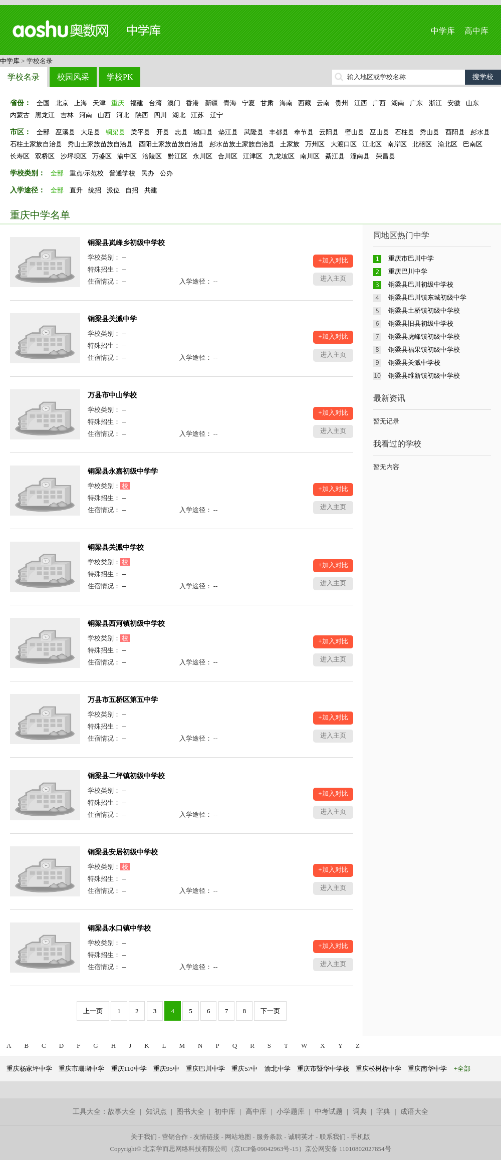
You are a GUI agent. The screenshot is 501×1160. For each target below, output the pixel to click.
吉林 (67, 115)
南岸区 (397, 144)
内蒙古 (20, 115)
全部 (43, 132)
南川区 (310, 156)
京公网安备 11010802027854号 (348, 1148)
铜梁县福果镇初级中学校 (424, 349)
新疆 (211, 103)
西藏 (304, 103)
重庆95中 (166, 1068)
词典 (360, 1111)
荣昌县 (385, 156)
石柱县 (404, 132)
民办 (147, 173)
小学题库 (291, 1111)
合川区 (227, 156)
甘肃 (267, 103)
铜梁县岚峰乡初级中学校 (126, 243)
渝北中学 (278, 1068)
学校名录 (24, 77)
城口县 (203, 132)
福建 (136, 103)
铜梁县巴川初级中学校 (420, 284)
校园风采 (73, 77)
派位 (113, 190)
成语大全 (414, 1111)
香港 (192, 103)
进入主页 (333, 278)
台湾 (155, 103)
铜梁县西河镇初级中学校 (126, 623)
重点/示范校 (87, 173)
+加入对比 (333, 260)
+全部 (462, 1068)
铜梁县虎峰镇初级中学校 (424, 336)
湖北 (178, 115)
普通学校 (122, 173)
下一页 (270, 1011)
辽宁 (216, 115)
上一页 (93, 1011)
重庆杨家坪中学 (29, 1068)
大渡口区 (344, 144)
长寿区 (20, 156)
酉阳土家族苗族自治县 (171, 144)
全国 (43, 103)
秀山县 (429, 132)
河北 (122, 115)
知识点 (156, 1111)
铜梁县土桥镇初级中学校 (424, 310)
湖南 (397, 103)
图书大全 (190, 1111)
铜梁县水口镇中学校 (119, 928)
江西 (360, 103)
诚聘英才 (301, 1136)
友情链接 (206, 1136)
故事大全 (122, 1111)
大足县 (90, 132)
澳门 (173, 103)
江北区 (372, 144)
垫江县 (228, 132)
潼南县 (360, 156)
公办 (166, 173)
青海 (229, 103)
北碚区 (422, 144)
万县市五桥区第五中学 (123, 700)
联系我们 (333, 1136)
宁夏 (248, 103)
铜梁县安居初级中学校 (123, 852)
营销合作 (175, 1136)
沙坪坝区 (74, 156)
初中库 (224, 1111)
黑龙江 (45, 115)
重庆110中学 (129, 1068)
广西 (379, 103)
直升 (76, 190)
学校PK (120, 77)
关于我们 (144, 1136)
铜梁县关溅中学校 (116, 547)
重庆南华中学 (427, 1068)
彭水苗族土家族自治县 (242, 144)
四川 (160, 115)
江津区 (253, 156)
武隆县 (254, 132)
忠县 (181, 132)
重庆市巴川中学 (411, 258)
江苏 (197, 115)
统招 (94, 190)
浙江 (435, 103)
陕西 (141, 115)
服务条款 (270, 1136)
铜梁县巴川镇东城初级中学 (427, 297)
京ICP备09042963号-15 (266, 1148)
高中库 (476, 31)
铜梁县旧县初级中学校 (420, 323)
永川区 (202, 156)
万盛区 (102, 156)
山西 (104, 115)
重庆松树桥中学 (378, 1068)
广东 (416, 103)
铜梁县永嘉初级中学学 (123, 471)
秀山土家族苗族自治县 (100, 144)
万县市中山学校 (112, 395)
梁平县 (140, 132)
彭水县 (480, 132)
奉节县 (304, 132)
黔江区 (177, 156)
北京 (62, 103)
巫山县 (379, 132)
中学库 (443, 31)
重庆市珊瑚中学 (81, 1068)
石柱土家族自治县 (36, 144)
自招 (131, 190)
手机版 (360, 1136)
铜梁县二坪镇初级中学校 (126, 776)
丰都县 (279, 132)
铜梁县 (115, 132)
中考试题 (329, 1111)
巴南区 (472, 144)
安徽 (453, 103)
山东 (472, 103)
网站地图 (238, 1136)
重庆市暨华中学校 (323, 1068)
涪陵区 (152, 156)
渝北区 (447, 144)
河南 (85, 115)
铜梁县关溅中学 (112, 319)
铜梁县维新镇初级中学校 (424, 375)
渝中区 (127, 156)
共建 (150, 190)
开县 (162, 132)
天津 (99, 103)
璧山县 (354, 132)
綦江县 (335, 156)
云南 (323, 103)
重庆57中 (244, 1068)
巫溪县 (65, 132)
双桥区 (45, 156)
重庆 (117, 103)
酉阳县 (455, 132)
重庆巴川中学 (407, 271)
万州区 (315, 144)
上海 (80, 103)
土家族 (290, 144)
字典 (383, 1111)
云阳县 (329, 132)
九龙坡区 (282, 156)
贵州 (341, 103)
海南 (286, 103)
